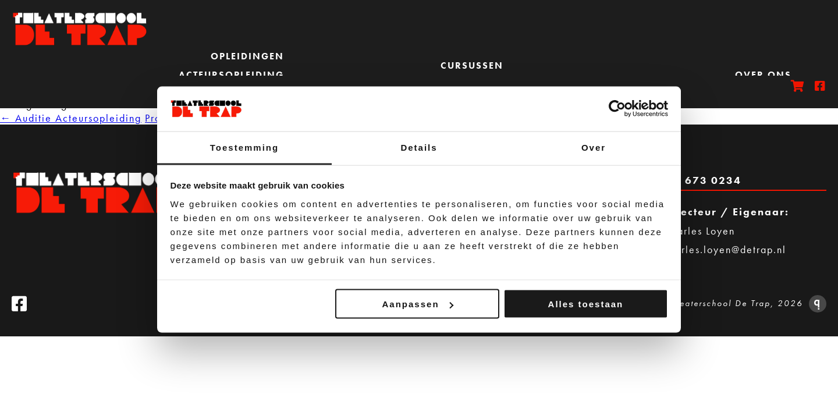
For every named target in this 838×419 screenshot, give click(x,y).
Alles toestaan (586, 304)
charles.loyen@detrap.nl (724, 249)
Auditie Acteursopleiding (70, 118)
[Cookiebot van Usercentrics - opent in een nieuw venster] (617, 109)
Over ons (763, 75)
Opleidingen (247, 56)
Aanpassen (417, 304)
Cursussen (472, 65)
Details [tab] (418, 147)
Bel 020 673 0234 (688, 180)
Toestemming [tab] (244, 147)
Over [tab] (593, 147)
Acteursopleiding (231, 75)
